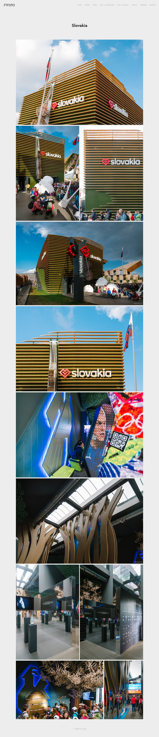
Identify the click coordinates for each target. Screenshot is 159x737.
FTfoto (9, 5)
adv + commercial (107, 5)
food (95, 5)
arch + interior (123, 5)
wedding (143, 5)
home (79, 5)
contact (152, 5)
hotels (87, 5)
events (134, 5)
